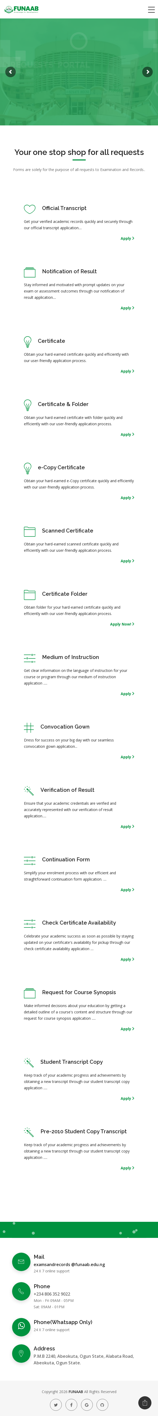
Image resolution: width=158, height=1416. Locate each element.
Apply (126, 238)
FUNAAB (76, 1391)
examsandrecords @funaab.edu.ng (69, 1264)
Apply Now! (121, 624)
